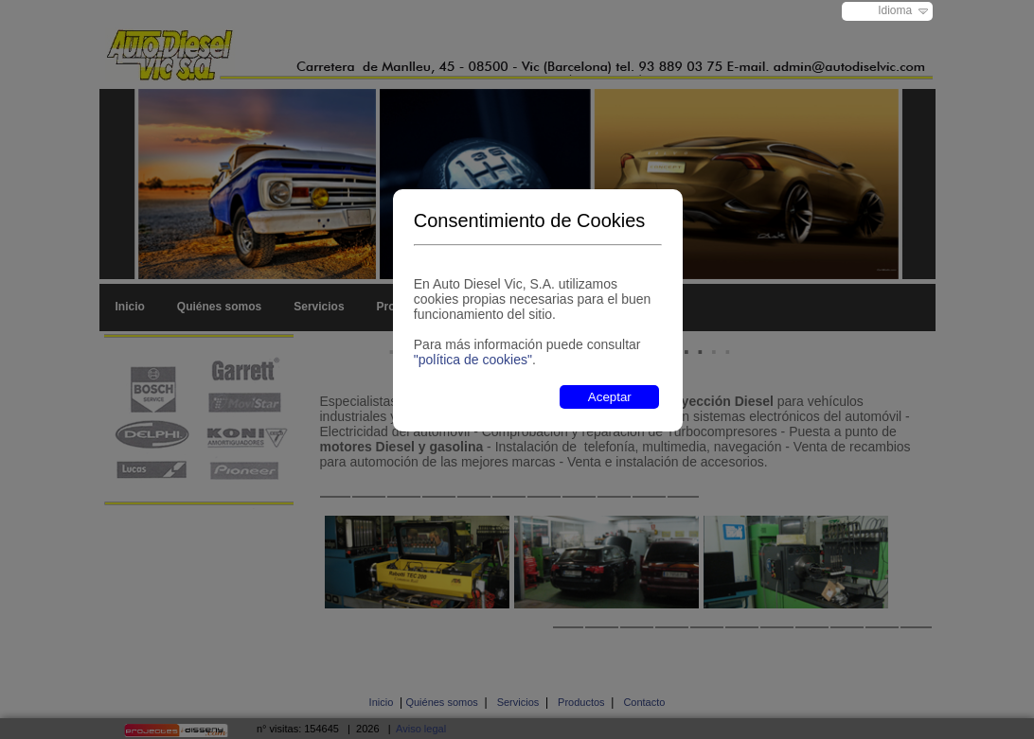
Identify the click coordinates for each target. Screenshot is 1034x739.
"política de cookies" (473, 359)
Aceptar (610, 397)
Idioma (895, 10)
